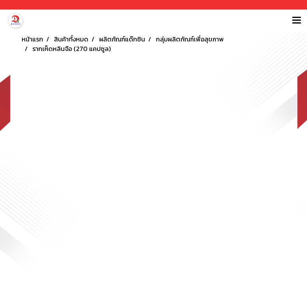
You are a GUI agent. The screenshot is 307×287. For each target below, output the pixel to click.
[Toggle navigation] (296, 20)
